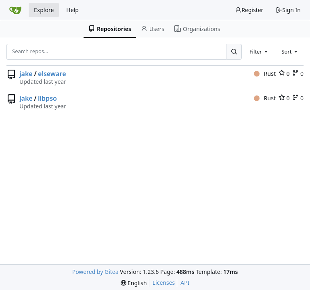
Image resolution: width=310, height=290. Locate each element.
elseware (52, 74)
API (184, 282)
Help (72, 10)
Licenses (164, 282)
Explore (44, 10)
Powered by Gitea (95, 272)
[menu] (134, 283)
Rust (265, 73)
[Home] (15, 10)
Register (249, 10)
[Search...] (233, 51)
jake (26, 74)
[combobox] (259, 51)
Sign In (288, 10)
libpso (47, 98)
